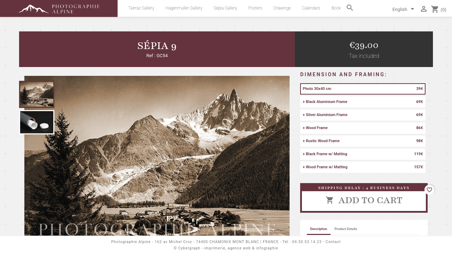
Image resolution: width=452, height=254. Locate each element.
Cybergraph (189, 248)
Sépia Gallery (225, 8)
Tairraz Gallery (141, 8)
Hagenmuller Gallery (183, 8)
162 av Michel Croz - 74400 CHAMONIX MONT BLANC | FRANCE (217, 242)
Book (336, 8)
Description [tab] (318, 229)
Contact (333, 242)
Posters (255, 8)
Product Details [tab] (345, 229)
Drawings (282, 8)
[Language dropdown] (404, 10)
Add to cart (364, 200)
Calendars (311, 8)
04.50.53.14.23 (307, 242)
